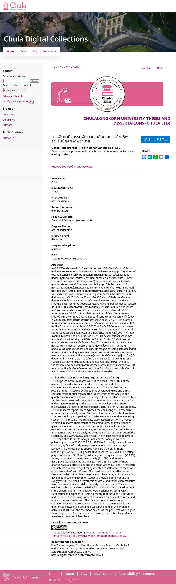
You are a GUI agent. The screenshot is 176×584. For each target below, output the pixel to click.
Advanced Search (13, 96)
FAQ (84, 573)
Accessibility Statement (137, 573)
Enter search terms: (14, 76)
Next (159, 68)
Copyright (71, 580)
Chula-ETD (65, 67)
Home (54, 67)
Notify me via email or (18, 101)
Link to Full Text (155, 139)
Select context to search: (17, 85)
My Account (103, 573)
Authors (7, 125)
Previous (146, 68)
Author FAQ (10, 138)
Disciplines (9, 120)
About (69, 573)
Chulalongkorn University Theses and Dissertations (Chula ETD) (127, 121)
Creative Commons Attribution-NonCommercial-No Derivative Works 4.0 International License (88, 534)
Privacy (54, 580)
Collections (9, 114)
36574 (76, 67)
